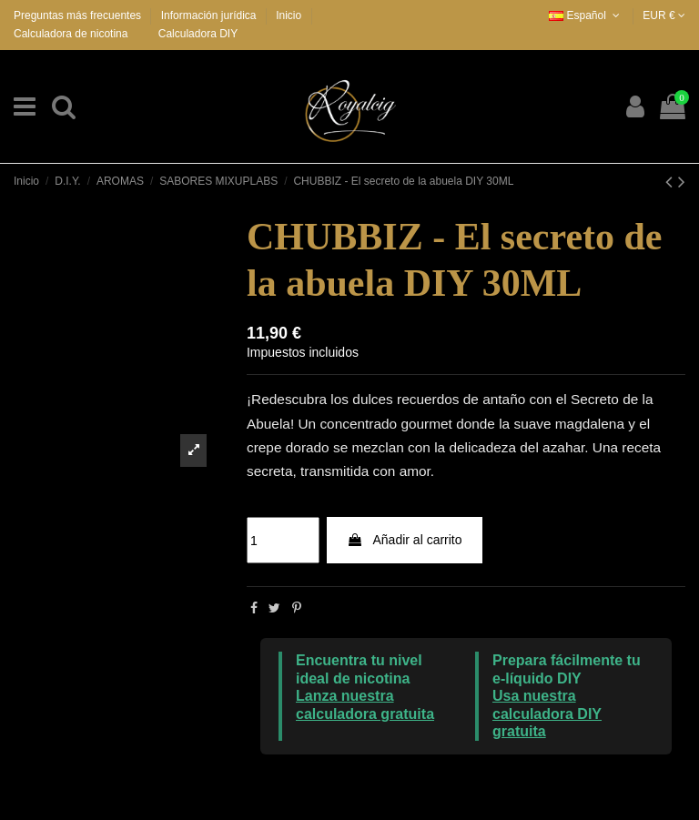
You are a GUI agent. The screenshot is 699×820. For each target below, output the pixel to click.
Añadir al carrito (404, 539)
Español (586, 15)
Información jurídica (210, 15)
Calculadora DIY (198, 33)
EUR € (664, 15)
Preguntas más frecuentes (79, 15)
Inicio (288, 15)
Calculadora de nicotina (70, 33)
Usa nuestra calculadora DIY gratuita (547, 713)
